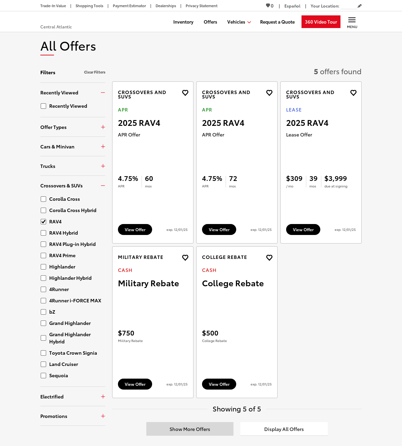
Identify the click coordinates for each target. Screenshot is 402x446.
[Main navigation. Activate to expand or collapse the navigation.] (352, 21)
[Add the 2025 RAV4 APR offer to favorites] (185, 93)
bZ (52, 311)
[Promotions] (72, 415)
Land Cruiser (63, 363)
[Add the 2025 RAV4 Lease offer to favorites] (353, 93)
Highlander (62, 266)
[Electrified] (72, 396)
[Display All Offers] (284, 429)
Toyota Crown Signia (73, 352)
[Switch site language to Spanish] (292, 6)
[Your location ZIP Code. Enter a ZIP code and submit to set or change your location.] (349, 5)
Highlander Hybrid (70, 277)
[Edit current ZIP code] (360, 6)
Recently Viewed (68, 105)
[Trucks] (72, 165)
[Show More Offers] (190, 429)
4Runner (59, 289)
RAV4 (55, 221)
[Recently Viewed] (72, 92)
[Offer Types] (72, 126)
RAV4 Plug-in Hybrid (72, 243)
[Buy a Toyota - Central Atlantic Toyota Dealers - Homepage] (65, 22)
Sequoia (58, 375)
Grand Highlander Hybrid (70, 338)
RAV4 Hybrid (63, 232)
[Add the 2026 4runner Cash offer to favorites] (185, 257)
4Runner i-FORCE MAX (75, 300)
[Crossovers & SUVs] (72, 185)
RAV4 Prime (62, 255)
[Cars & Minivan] (72, 146)
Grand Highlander (70, 322)
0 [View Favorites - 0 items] (269, 5)
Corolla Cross (64, 198)
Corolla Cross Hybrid (72, 210)
